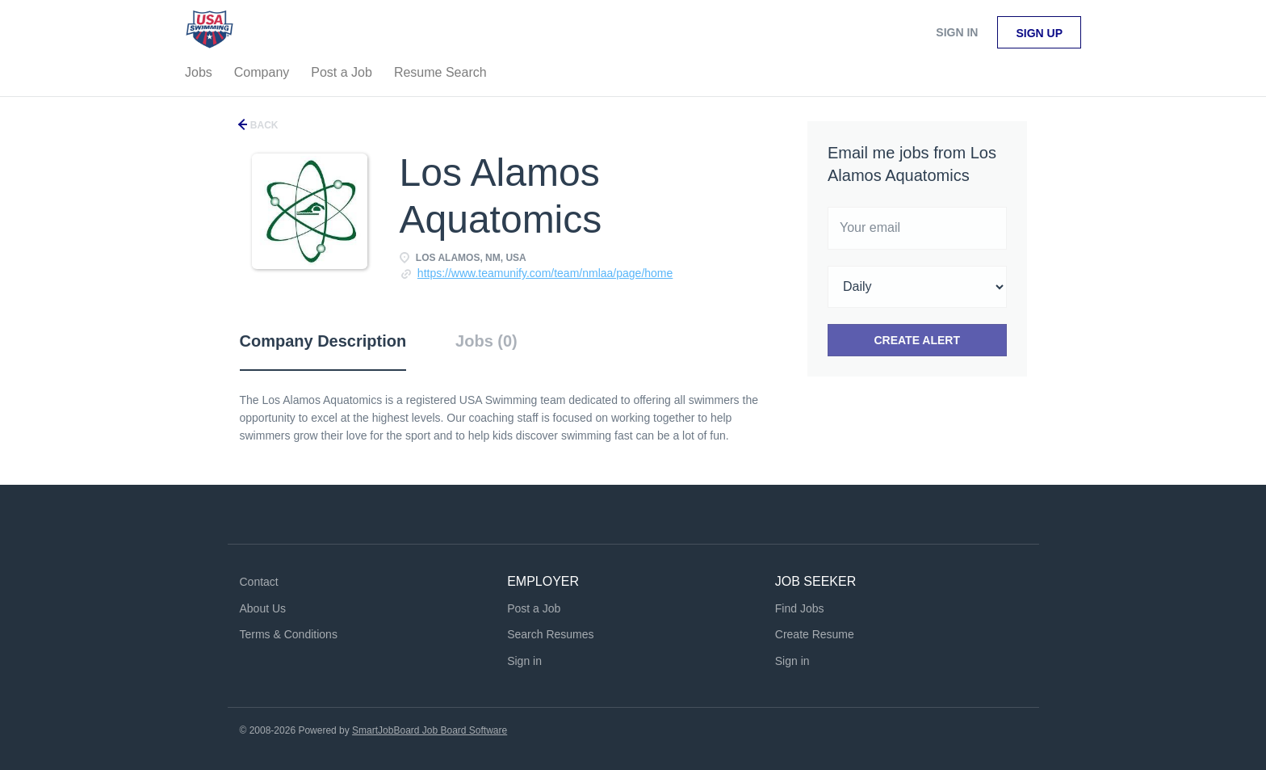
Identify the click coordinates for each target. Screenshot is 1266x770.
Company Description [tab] (323, 341)
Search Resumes (550, 634)
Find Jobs (799, 608)
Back (263, 125)
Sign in (957, 32)
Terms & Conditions (288, 634)
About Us (263, 608)
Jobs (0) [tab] (486, 341)
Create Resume (814, 634)
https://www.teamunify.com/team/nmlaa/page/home (545, 273)
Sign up (1039, 33)
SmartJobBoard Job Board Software (429, 730)
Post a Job (533, 608)
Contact (259, 581)
